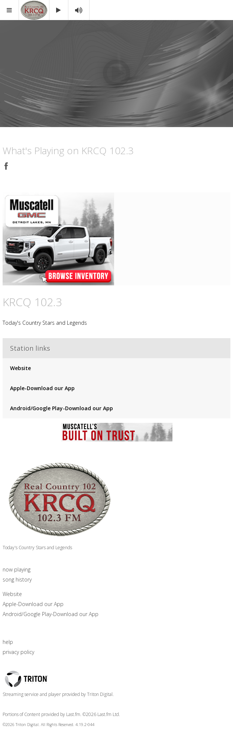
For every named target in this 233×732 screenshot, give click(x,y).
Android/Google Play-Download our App (61, 408)
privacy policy (18, 651)
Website (20, 368)
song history (17, 579)
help (8, 641)
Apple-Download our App (42, 388)
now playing (16, 569)
